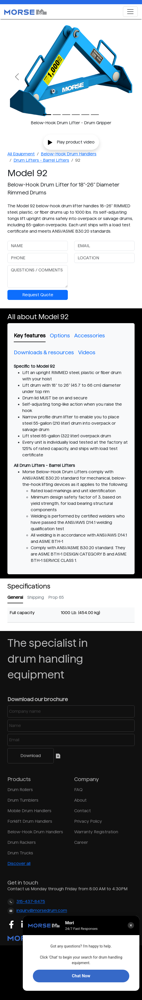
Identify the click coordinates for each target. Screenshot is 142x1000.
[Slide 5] (95, 115)
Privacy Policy (88, 821)
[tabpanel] (71, 463)
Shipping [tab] (35, 597)
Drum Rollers (20, 789)
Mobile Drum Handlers (29, 810)
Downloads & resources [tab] (44, 352)
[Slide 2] (66, 115)
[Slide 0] (47, 115)
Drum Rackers (21, 842)
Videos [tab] (86, 352)
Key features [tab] (30, 335)
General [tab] (15, 597)
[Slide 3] (76, 115)
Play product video (71, 142)
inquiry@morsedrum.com (41, 910)
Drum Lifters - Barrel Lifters (41, 160)
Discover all (18, 863)
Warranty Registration (96, 832)
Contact (82, 810)
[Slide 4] (85, 115)
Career (81, 842)
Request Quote (37, 295)
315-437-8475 (30, 901)
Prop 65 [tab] (56, 597)
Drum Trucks (20, 853)
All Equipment (21, 154)
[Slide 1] (57, 115)
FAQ (78, 789)
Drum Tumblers (22, 800)
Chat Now (81, 975)
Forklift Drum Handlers (29, 821)
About (80, 800)
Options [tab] (60, 335)
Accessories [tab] (89, 335)
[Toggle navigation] (130, 11)
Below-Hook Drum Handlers (68, 154)
